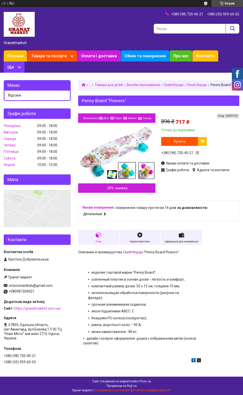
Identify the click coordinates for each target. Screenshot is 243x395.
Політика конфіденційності (152, 390)
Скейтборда (133, 252)
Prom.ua (145, 381)
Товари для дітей (109, 85)
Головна (15, 56)
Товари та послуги (49, 56)
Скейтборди (173, 85)
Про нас (180, 56)
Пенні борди (197, 85)
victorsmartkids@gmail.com (31, 286)
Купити (179, 141)
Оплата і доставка (99, 56)
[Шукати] (232, 28)
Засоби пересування (143, 85)
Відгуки (14, 95)
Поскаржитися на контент (112, 390)
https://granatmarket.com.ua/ (37, 308)
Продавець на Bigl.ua (122, 386)
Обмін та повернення (145, 56)
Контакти (205, 56)
